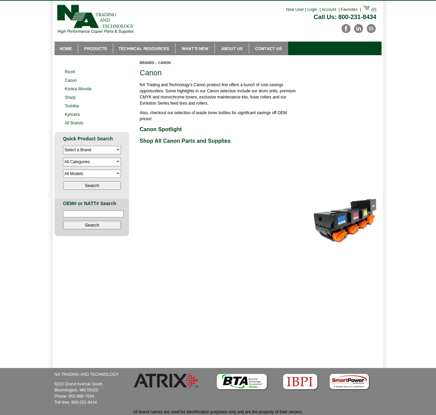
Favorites (349, 9)
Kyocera (72, 114)
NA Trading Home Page (66, 48)
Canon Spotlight (161, 129)
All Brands (74, 123)
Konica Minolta (78, 89)
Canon (71, 80)
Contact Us (268, 48)
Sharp (70, 97)
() (369, 9)
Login (312, 9)
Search (92, 185)
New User (295, 9)
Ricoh (70, 72)
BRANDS (147, 63)
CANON (164, 63)
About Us (232, 48)
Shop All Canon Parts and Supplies (185, 141)
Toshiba (72, 106)
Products (95, 48)
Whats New (195, 48)
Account (329, 9)
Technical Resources (144, 48)
